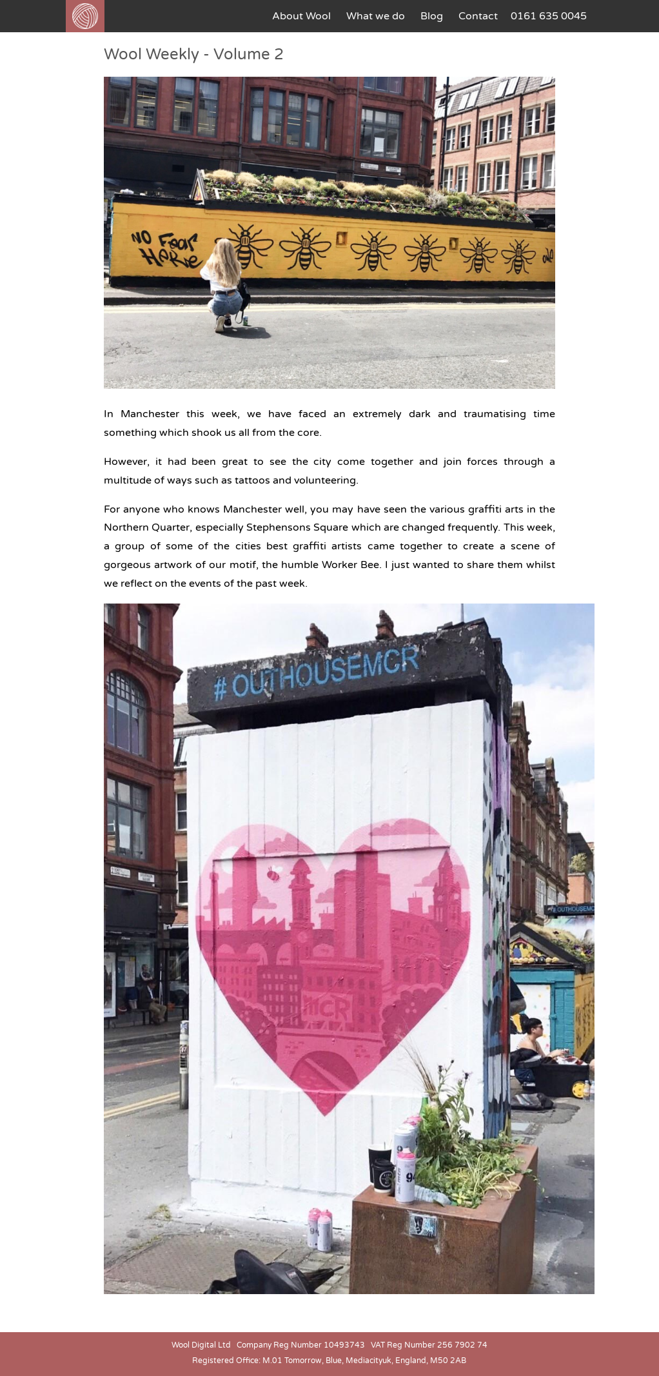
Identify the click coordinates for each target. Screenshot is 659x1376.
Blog (431, 16)
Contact (478, 16)
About (301, 16)
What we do (375, 16)
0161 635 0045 (549, 16)
